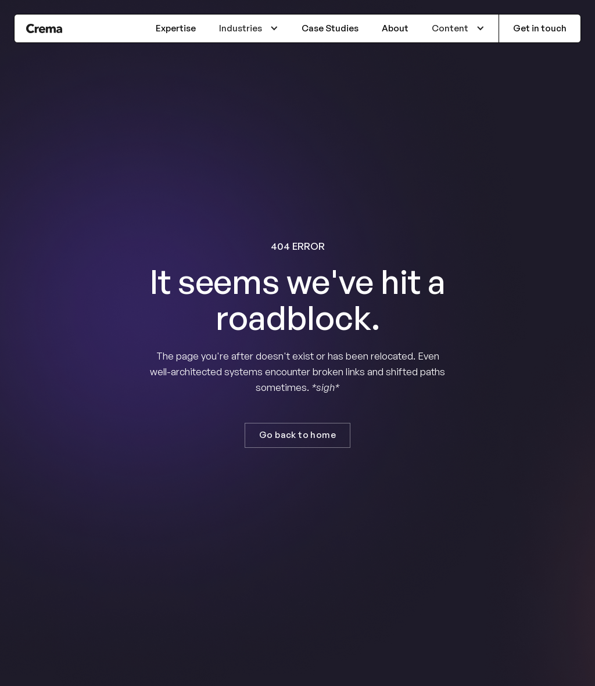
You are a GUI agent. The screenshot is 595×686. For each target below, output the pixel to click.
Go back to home (297, 434)
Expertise (176, 28)
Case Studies (330, 28)
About (395, 28)
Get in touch (540, 28)
